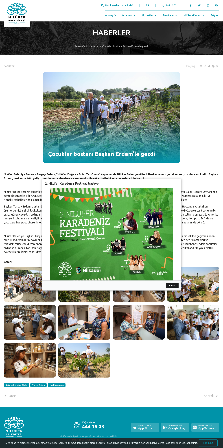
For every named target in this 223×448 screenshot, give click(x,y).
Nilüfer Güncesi (194, 15)
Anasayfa (110, 15)
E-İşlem (215, 15)
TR (147, 5)
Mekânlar (170, 15)
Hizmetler (149, 15)
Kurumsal (129, 15)
